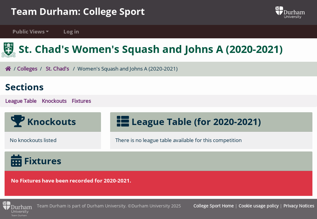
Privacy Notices (298, 206)
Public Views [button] (29, 31)
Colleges (27, 68)
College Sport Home (213, 206)
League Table (21, 100)
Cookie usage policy (259, 206)
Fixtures (81, 100)
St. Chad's (57, 68)
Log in (71, 31)
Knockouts (54, 100)
